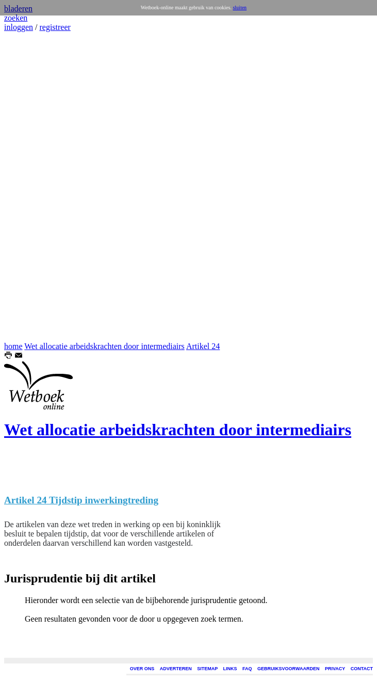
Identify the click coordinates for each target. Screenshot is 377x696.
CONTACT (362, 668)
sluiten (240, 7)
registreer (54, 27)
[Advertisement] (35, 187)
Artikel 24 (203, 346)
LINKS (230, 668)
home (13, 346)
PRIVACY (335, 668)
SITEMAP (207, 668)
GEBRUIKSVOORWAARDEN (288, 668)
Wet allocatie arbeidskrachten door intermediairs (104, 346)
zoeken (15, 17)
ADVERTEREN (176, 668)
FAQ (247, 668)
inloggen (18, 27)
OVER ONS (142, 668)
